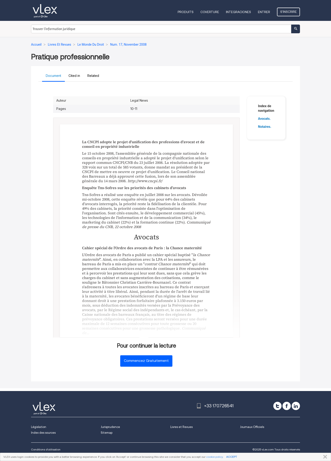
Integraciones (238, 12)
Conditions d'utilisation (45, 449)
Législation (38, 427)
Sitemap (106, 432)
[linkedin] (296, 406)
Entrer (264, 12)
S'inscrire (288, 12)
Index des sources (43, 432)
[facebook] (286, 406)
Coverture (209, 12)
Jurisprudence (110, 427)
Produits (186, 12)
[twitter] (277, 406)
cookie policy (214, 456)
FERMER (324, 457)
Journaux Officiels (252, 427)
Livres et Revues (181, 427)
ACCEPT (231, 456)
